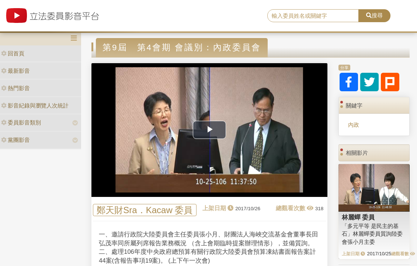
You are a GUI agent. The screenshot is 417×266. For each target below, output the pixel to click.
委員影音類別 (21, 122)
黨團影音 (15, 140)
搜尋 (374, 15)
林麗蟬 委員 (358, 217)
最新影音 (15, 71)
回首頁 (12, 53)
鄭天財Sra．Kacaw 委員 (144, 210)
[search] (313, 16)
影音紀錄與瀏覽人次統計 (35, 105)
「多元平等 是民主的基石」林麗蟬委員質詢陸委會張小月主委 (372, 234)
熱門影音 (15, 88)
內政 (353, 125)
